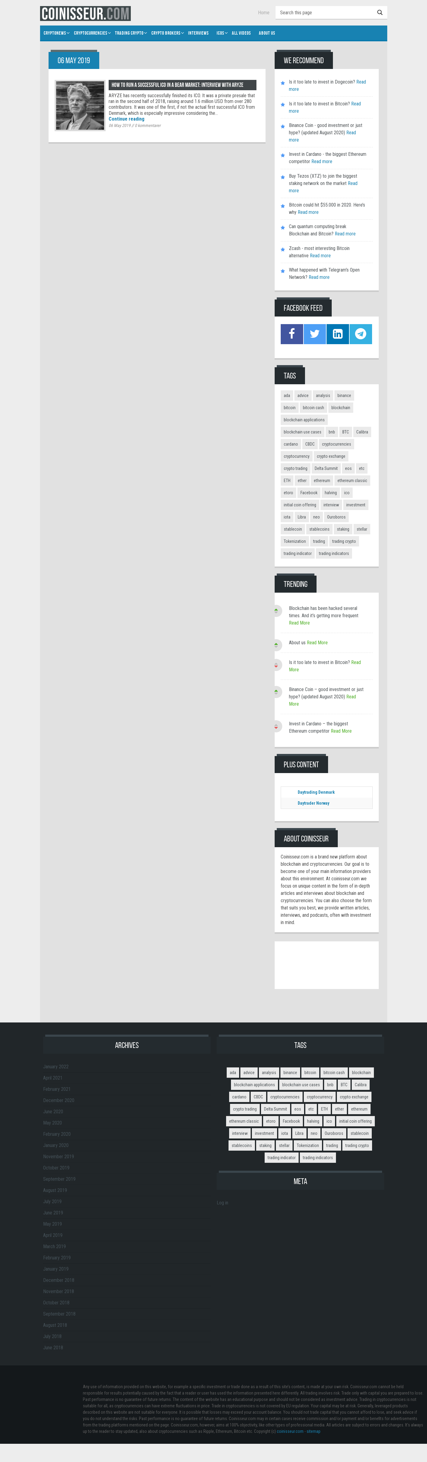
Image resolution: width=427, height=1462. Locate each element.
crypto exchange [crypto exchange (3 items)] (331, 456)
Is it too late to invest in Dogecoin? (322, 82)
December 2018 (58, 1280)
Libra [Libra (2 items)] (302, 517)
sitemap (313, 1431)
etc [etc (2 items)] (361, 468)
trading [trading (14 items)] (319, 541)
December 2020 (58, 1100)
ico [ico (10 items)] (347, 492)
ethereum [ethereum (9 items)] (322, 480)
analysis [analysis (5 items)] (323, 395)
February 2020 (57, 1134)
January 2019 (56, 1269)
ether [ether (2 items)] (302, 480)
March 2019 (54, 1246)
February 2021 (57, 1089)
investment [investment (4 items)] (355, 504)
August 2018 (55, 1325)
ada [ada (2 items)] (287, 395)
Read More (299, 623)
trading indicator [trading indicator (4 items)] (298, 553)
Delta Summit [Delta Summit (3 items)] (326, 468)
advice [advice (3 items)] (303, 395)
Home (263, 12)
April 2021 (53, 1078)
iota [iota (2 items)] (287, 517)
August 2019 (55, 1190)
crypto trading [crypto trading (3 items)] (295, 468)
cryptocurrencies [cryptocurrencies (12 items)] (336, 444)
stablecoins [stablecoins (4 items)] (319, 529)
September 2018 (59, 1314)
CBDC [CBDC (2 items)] (310, 444)
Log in (222, 1203)
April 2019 (53, 1235)
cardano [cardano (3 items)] (291, 444)
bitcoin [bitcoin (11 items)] (290, 407)
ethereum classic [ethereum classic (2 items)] (352, 480)
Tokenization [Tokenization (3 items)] (295, 541)
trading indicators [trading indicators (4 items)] (334, 553)
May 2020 (52, 1123)
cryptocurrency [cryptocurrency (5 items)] (297, 456)
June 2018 (53, 1348)
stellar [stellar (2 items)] (362, 529)
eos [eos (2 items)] (348, 468)
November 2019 (58, 1156)
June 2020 (53, 1111)
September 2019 (59, 1179)
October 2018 (56, 1303)
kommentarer (148, 125)
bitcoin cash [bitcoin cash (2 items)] (313, 407)
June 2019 (53, 1213)
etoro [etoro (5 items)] (288, 492)
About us (297, 642)
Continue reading (126, 119)
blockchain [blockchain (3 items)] (340, 407)
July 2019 (52, 1201)
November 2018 (58, 1291)
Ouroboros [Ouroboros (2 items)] (336, 517)
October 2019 (56, 1168)
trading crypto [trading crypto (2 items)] (344, 541)
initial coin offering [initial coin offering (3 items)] (300, 504)
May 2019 (52, 1224)
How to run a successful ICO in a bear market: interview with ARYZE (179, 85)
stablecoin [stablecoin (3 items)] (293, 529)
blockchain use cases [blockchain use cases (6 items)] (302, 432)
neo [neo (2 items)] (316, 517)
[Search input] (327, 12)
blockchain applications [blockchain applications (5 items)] (304, 419)
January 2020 (56, 1145)
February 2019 (57, 1258)
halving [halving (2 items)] (331, 492)
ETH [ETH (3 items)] (287, 480)
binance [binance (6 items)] (344, 395)
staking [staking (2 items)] (343, 529)
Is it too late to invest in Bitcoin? (319, 104)
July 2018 (52, 1336)
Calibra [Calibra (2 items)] (362, 432)
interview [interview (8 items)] (331, 504)
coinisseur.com (290, 1431)
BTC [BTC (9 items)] (345, 432)
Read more (321, 161)
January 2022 (56, 1067)
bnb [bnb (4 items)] (332, 432)
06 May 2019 (119, 125)
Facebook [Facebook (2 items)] (308, 492)
